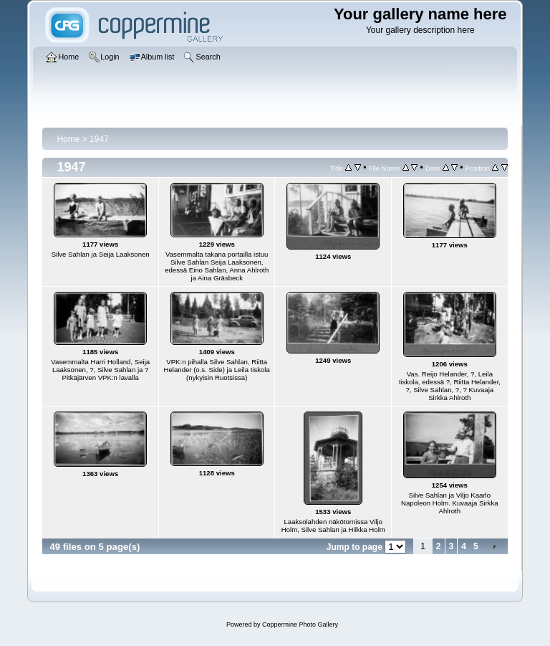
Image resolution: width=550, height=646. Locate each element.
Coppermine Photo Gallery (300, 624)
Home (68, 139)
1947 (99, 139)
